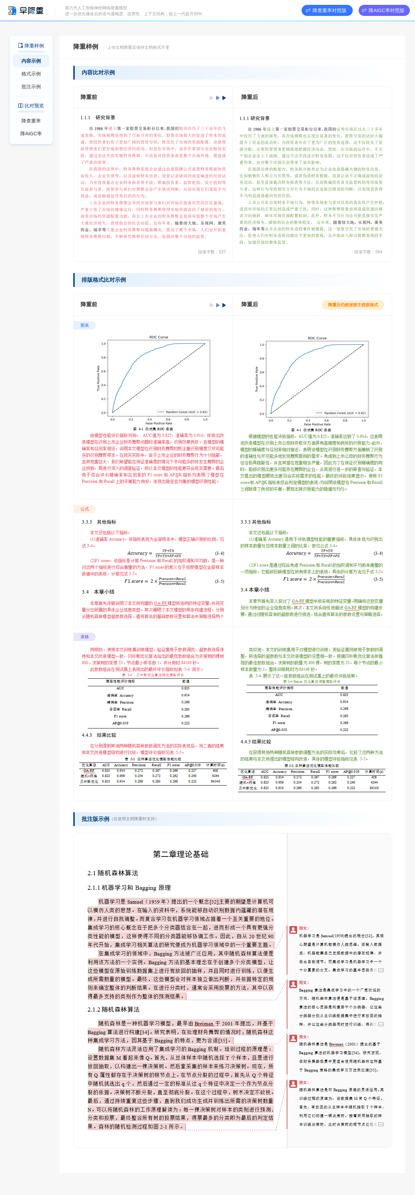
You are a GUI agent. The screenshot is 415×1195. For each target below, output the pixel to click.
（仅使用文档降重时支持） (134, 818)
